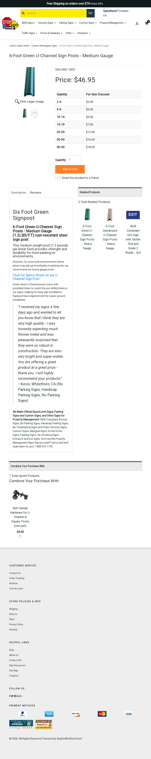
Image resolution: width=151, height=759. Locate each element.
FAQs (12, 619)
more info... (97, 3)
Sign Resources (17, 665)
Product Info (15, 660)
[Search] (53, 13)
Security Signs (47, 22)
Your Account (16, 588)
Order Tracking (16, 578)
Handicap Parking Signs (54, 423)
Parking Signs (67, 22)
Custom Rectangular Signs (44, 45)
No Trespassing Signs (25, 427)
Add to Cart (70, 169)
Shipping (13, 609)
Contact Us (15, 573)
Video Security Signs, (55, 427)
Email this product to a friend (80, 178)
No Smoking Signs (48, 434)
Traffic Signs (29, 33)
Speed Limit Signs (42, 411)
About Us (13, 655)
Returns (13, 614)
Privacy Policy (16, 624)
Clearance (83, 33)
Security (13, 629)
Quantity (60, 160)
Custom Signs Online (19, 45)
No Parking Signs (30, 423)
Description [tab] (18, 192)
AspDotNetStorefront (69, 738)
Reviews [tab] (35, 192)
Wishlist (13, 583)
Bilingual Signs (38, 431)
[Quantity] (73, 159)
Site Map (13, 670)
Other (70, 33)
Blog (11, 650)
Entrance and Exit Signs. (27, 438)
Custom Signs (88, 22)
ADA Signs (28, 22)
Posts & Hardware (51, 33)
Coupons (13, 675)
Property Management (113, 22)
